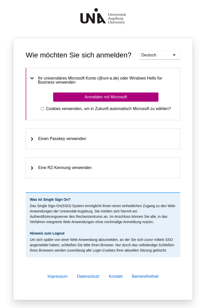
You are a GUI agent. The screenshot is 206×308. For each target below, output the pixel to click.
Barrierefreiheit (145, 276)
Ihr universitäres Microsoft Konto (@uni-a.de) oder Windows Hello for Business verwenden (96, 80)
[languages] (159, 55)
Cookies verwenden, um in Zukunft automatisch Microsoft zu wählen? (108, 108)
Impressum (58, 276)
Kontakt (116, 276)
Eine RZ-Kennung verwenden (61, 168)
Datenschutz (88, 276)
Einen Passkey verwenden (58, 139)
